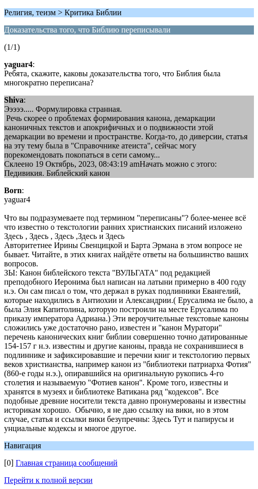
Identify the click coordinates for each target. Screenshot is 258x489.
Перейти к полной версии (48, 480)
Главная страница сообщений (67, 463)
